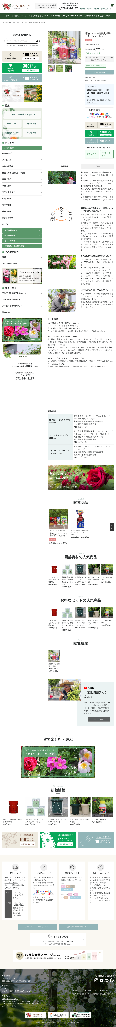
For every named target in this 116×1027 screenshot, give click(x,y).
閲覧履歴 (96, 9)
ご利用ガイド (89, 16)
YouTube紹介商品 (9, 264)
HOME (5, 22)
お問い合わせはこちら (10, 999)
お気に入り (104, 9)
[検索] (37, 40)
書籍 (4, 257)
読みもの (6, 312)
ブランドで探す (8, 192)
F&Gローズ (7, 153)
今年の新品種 (7, 166)
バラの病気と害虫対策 (11, 299)
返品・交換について (106, 990)
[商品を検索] (19, 40)
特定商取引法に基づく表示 (81, 994)
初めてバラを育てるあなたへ (14, 293)
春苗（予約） (7, 179)
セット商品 (11, 22)
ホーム (8, 16)
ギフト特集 (31, 133)
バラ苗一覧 (55, 16)
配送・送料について (90, 990)
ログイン (89, 9)
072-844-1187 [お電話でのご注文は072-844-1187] (69, 8)
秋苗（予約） (7, 186)
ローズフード (12, 124)
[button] (112, 527)
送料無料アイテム (12, 133)
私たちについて (19, 16)
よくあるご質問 (104, 16)
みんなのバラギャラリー (72, 16)
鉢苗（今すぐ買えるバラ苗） (14, 173)
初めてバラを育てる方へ (38, 16)
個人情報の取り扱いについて (103, 994)
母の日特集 (31, 124)
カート (112, 9)
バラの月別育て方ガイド (12, 306)
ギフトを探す (10, 241)
